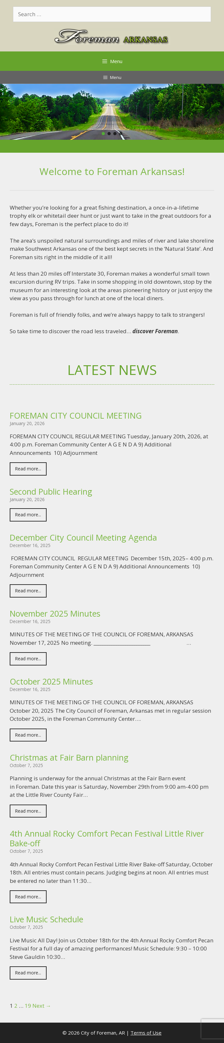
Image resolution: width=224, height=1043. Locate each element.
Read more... (28, 469)
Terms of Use (146, 1032)
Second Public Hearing (51, 491)
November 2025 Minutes (55, 613)
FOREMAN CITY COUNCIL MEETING (76, 415)
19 (28, 1005)
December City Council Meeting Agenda (83, 537)
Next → (41, 1005)
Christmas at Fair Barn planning (69, 757)
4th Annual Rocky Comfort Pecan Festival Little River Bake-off (107, 838)
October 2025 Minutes (51, 681)
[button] (103, 133)
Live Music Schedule (46, 919)
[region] (112, 112)
